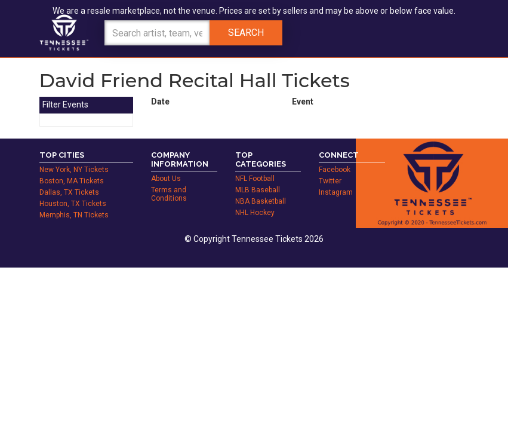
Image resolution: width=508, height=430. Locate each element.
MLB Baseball (257, 190)
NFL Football (255, 178)
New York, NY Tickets (74, 169)
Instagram (336, 192)
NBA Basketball (260, 201)
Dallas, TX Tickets (69, 192)
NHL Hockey (255, 212)
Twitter (330, 181)
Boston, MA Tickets (71, 181)
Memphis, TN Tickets (74, 215)
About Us (166, 178)
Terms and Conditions (169, 194)
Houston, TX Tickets (72, 203)
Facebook (334, 169)
